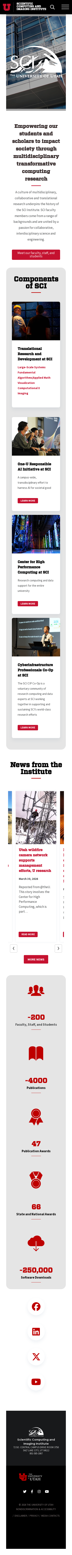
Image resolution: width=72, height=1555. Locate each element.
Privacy (34, 1515)
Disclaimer (21, 1515)
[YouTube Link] (36, 1381)
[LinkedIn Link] (36, 1331)
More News (36, 959)
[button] (15, 62)
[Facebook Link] (36, 1306)
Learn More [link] (28, 500)
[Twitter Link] (36, 1356)
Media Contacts (50, 1515)
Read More (28, 934)
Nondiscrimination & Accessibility (36, 1509)
